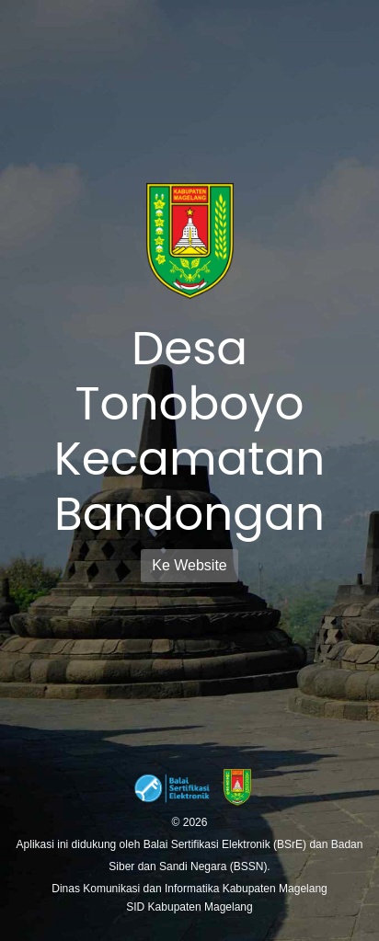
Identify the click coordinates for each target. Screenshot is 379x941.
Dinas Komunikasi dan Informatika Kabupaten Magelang (189, 888)
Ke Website (189, 565)
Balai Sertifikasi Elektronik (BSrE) (227, 844)
